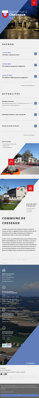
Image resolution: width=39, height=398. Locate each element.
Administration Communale (9, 144)
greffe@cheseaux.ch (7, 281)
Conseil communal (7, 147)
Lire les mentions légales (7, 392)
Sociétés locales (31, 208)
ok (19, 395)
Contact (12, 259)
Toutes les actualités (30, 135)
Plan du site (5, 263)
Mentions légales (21, 259)
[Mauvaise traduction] (5, 374)
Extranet (4, 259)
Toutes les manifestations (29, 85)
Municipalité (6, 145)
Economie (30, 210)
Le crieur (30, 211)
